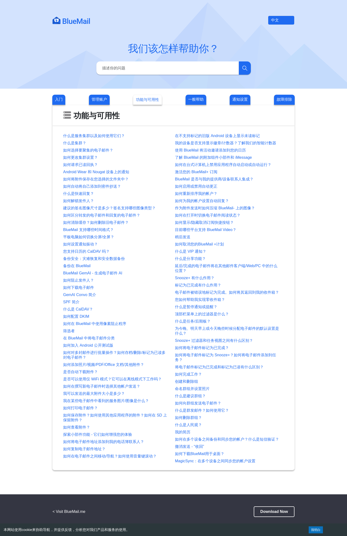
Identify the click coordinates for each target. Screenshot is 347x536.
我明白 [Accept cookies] (315, 530)
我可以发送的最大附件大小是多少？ (94, 393)
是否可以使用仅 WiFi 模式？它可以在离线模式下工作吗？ (112, 379)
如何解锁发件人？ (78, 201)
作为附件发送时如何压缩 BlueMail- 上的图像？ (215, 208)
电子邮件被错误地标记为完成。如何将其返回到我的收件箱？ (227, 292)
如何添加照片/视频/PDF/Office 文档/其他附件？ (103, 365)
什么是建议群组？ (190, 396)
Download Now (274, 512)
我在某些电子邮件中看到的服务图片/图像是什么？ (106, 401)
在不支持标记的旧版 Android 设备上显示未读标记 (217, 136)
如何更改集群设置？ (80, 157)
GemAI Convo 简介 (79, 295)
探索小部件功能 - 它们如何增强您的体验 (97, 434)
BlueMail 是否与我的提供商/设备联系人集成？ (214, 179)
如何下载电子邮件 (78, 287)
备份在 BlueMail (77, 266)
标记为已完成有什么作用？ (198, 285)
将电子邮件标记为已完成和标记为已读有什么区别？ (219, 367)
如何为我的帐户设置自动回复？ (202, 201)
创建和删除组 (186, 381)
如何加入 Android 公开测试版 (88, 345)
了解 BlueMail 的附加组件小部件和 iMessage (213, 157)
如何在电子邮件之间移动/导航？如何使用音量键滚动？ (110, 456)
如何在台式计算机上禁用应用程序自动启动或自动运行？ (223, 165)
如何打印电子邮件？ (80, 408)
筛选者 (69, 331)
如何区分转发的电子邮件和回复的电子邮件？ (101, 215)
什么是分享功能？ (190, 259)
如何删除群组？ (188, 418)
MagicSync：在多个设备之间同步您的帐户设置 (215, 461)
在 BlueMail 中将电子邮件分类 (89, 338)
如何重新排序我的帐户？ (196, 194)
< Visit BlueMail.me (69, 512)
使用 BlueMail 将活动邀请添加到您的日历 (210, 150)
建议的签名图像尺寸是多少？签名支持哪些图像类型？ (109, 208)
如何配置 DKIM (76, 316)
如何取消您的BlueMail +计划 (199, 244)
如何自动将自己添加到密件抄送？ (92, 186)
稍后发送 (182, 237)
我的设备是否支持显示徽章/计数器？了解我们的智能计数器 (225, 143)
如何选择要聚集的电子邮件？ (88, 150)
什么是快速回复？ (78, 194)
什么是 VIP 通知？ (190, 251)
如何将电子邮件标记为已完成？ (202, 348)
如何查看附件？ (76, 427)
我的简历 (182, 432)
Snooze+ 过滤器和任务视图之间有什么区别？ (214, 340)
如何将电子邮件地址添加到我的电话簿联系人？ (103, 442)
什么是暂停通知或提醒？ (196, 307)
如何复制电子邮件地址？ (84, 449)
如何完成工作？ (188, 374)
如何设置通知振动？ (80, 244)
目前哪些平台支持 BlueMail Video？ (205, 230)
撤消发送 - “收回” (189, 446)
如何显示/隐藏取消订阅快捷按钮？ (204, 222)
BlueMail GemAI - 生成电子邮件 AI (92, 273)
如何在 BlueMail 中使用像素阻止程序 (94, 324)
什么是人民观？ (188, 425)
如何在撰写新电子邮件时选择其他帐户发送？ (101, 386)
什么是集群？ (74, 143)
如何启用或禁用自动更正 (196, 186)
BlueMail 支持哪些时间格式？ (88, 230)
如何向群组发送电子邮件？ (198, 403)
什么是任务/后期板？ (193, 321)
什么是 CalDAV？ (78, 309)
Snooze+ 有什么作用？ (194, 278)
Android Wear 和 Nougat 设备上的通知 (96, 172)
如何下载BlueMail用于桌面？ (199, 454)
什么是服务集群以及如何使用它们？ (94, 136)
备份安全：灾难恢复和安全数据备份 (94, 259)
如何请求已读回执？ (80, 165)
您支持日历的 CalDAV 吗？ (86, 251)
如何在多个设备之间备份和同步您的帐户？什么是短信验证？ (227, 439)
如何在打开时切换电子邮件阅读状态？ (207, 215)
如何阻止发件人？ (78, 280)
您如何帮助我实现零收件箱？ (200, 300)
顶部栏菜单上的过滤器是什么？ (202, 314)
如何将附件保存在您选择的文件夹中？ (96, 179)
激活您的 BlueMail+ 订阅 (196, 172)
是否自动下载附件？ (80, 372)
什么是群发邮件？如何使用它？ (202, 410)
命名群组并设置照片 (192, 389)
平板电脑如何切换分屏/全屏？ (88, 237)
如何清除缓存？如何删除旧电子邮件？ (96, 222)
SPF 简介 (71, 302)
